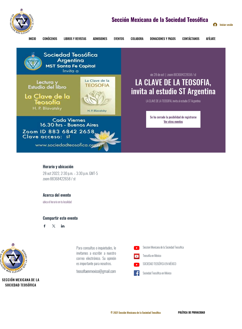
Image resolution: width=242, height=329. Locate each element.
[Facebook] (136, 281)
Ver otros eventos (173, 121)
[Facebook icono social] (136, 273)
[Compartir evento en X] (53, 226)
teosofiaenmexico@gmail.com (96, 271)
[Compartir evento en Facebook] (44, 226)
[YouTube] (136, 248)
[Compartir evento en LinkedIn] (63, 226)
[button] (49, 37)
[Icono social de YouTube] (136, 256)
